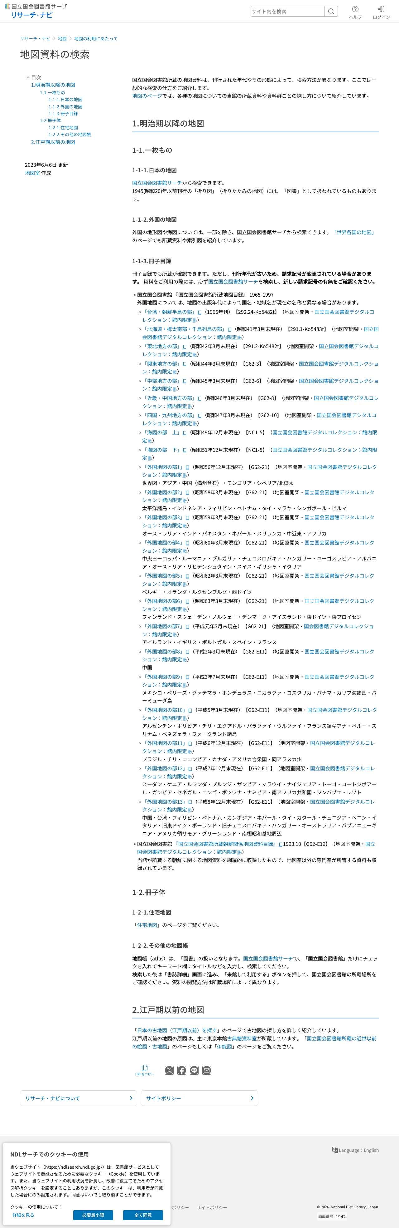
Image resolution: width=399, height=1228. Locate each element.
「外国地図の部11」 (167, 743)
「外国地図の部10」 (167, 709)
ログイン (381, 11)
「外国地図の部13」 (167, 801)
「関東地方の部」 (164, 363)
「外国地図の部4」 (166, 542)
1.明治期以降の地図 (53, 84)
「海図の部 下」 (164, 449)
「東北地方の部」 (164, 346)
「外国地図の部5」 (166, 575)
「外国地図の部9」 (166, 676)
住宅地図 (147, 925)
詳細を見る (23, 1215)
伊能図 (224, 1046)
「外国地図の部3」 (166, 517)
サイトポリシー (212, 1207)
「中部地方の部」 (164, 380)
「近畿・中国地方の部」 (172, 398)
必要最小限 (93, 1215)
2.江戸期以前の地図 (53, 141)
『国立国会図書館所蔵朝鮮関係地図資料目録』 (228, 843)
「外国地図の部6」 (166, 600)
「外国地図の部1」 (166, 467)
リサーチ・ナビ (35, 38)
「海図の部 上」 (164, 432)
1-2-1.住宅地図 (63, 127)
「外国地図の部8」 (166, 651)
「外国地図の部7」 (166, 626)
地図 (62, 38)
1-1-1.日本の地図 (65, 99)
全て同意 (143, 1215)
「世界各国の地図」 (354, 232)
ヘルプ (355, 11)
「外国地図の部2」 (166, 492)
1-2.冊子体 (50, 120)
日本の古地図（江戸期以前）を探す (177, 1030)
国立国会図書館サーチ (157, 182)
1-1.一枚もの (52, 92)
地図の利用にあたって (96, 38)
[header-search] (294, 11)
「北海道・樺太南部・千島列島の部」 (187, 329)
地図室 (32, 172)
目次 (33, 77)
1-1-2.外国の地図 (65, 106)
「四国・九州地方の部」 (172, 415)
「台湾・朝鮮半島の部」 (172, 311)
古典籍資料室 (242, 1038)
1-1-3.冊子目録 (63, 113)
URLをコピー (144, 1070)
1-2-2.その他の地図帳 (70, 134)
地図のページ (147, 95)
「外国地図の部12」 (167, 768)
